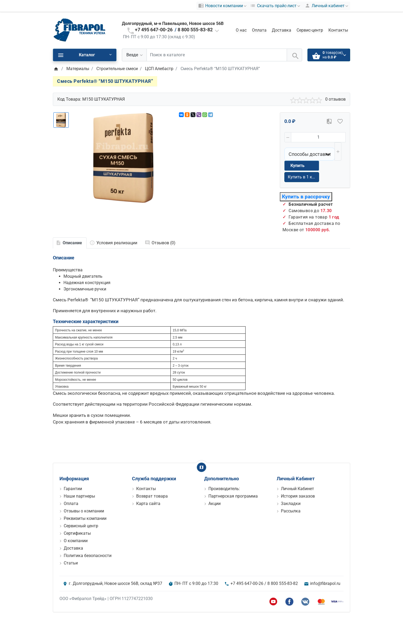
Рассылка (291, 510)
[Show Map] (201, 467)
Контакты (338, 30)
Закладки (291, 503)
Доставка (281, 30)
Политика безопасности (88, 555)
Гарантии (73, 488)
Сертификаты (77, 533)
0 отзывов (335, 99)
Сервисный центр (81, 525)
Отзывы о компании (84, 510)
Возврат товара (152, 496)
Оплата (259, 30)
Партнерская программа (233, 496)
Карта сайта (148, 503)
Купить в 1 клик (303, 176)
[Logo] (79, 29)
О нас (241, 30)
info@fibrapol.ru (325, 583)
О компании (76, 540)
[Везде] (134, 55)
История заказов (298, 496)
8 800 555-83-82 (195, 29)
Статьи (71, 563)
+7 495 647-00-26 (154, 29)
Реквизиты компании (85, 518)
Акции (214, 503)
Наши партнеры (79, 496)
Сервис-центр (310, 30)
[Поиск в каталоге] (217, 55)
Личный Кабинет (297, 488)
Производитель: (224, 488)
